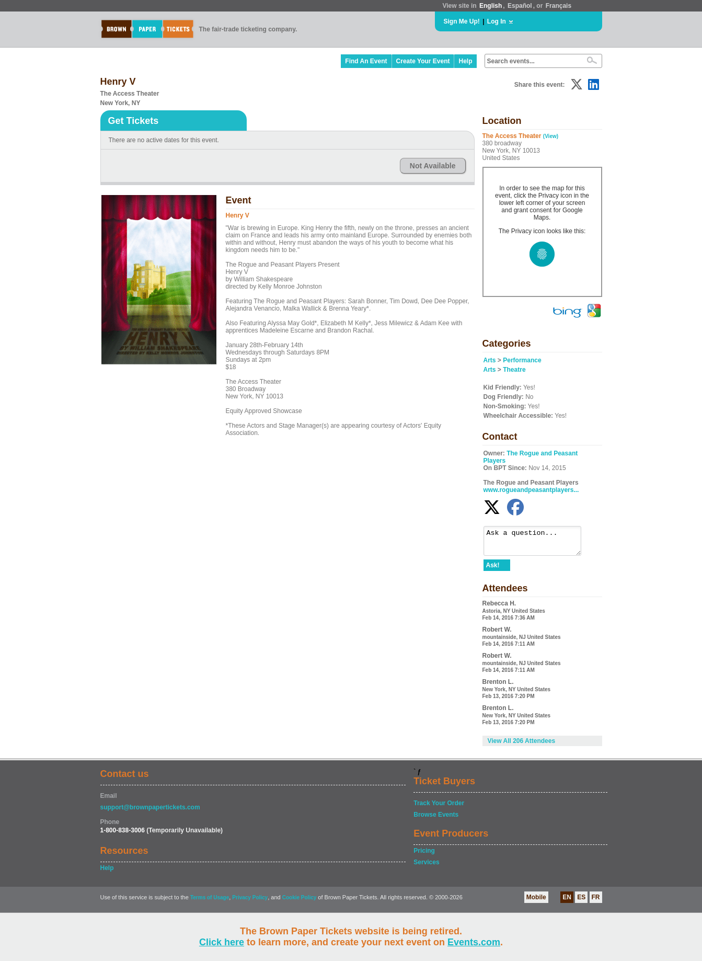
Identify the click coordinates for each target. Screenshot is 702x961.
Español (520, 5)
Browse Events (435, 819)
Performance (522, 360)
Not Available (433, 166)
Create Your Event (423, 61)
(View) (550, 136)
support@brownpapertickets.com (150, 812)
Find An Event (366, 61)
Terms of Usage (209, 902)
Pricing (424, 855)
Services (426, 867)
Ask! (493, 570)
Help (465, 61)
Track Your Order (438, 807)
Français (558, 5)
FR (596, 902)
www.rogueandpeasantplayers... (531, 490)
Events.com (473, 942)
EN (566, 902)
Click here (221, 942)
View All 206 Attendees (522, 745)
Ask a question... (538, 543)
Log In (496, 21)
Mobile (536, 902)
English (490, 5)
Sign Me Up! (462, 21)
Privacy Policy (250, 902)
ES (581, 902)
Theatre (514, 369)
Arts (490, 360)
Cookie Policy (299, 902)
